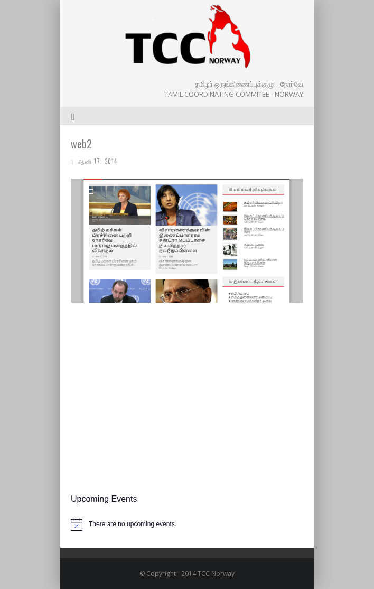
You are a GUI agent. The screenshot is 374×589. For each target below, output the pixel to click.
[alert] (187, 524)
